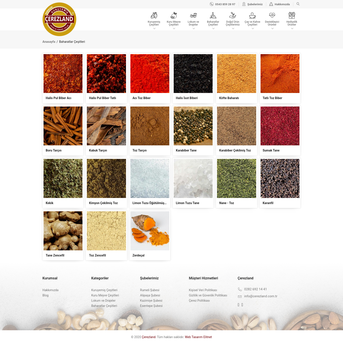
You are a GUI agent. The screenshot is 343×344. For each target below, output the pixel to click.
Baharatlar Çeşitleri (104, 306)
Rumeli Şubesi (149, 290)
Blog (45, 295)
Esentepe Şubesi (151, 306)
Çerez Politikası (199, 300)
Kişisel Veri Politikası (203, 290)
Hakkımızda (50, 290)
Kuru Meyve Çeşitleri (105, 295)
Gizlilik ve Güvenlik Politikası (208, 295)
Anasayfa (49, 41)
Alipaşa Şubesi (150, 295)
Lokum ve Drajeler (103, 300)
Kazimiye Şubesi (151, 300)
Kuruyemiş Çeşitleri (104, 290)
